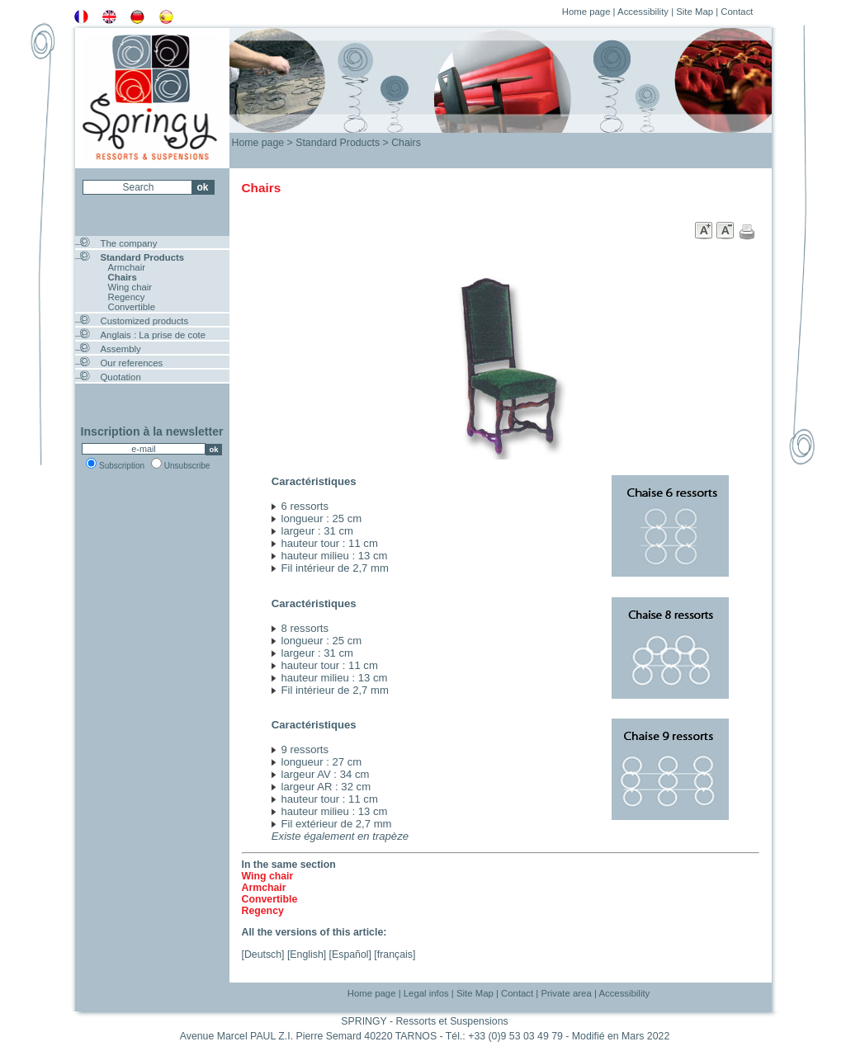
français (395, 954)
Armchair (126, 267)
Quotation (121, 377)
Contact (737, 11)
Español (350, 954)
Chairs (122, 277)
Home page (586, 11)
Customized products (145, 321)
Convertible (131, 307)
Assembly (121, 349)
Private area (566, 993)
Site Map (694, 11)
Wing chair (130, 287)
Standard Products (143, 257)
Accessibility (643, 11)
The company (129, 243)
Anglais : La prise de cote (153, 335)
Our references (132, 363)
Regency (126, 297)
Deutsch (262, 954)
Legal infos (426, 993)
